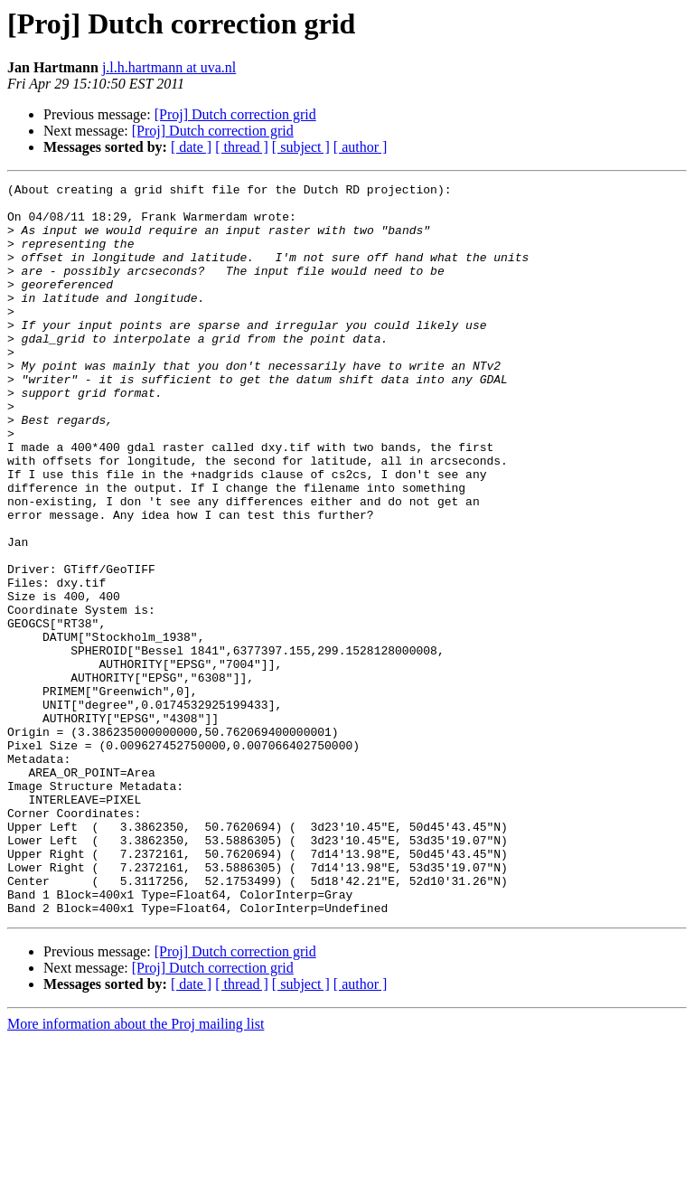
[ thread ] (241, 147)
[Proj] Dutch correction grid (235, 114)
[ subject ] (301, 147)
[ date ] (191, 147)
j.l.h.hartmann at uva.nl (169, 67)
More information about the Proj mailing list (135, 1170)
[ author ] (360, 147)
